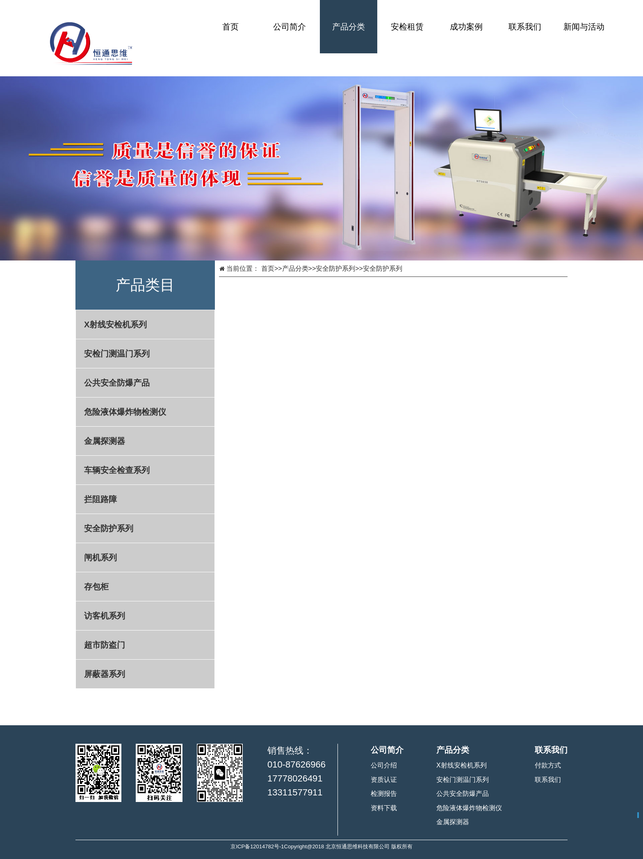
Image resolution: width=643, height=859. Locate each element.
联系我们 (524, 26)
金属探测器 (104, 440)
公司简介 (289, 26)
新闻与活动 (583, 26)
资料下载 (384, 807)
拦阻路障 (100, 499)
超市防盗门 (104, 644)
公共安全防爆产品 (117, 382)
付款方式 (548, 765)
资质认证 (384, 779)
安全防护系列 (108, 528)
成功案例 (466, 26)
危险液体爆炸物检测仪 (125, 411)
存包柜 (96, 586)
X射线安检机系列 (115, 324)
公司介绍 (384, 765)
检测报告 (384, 793)
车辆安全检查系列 (117, 470)
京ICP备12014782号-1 (257, 846)
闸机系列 (100, 557)
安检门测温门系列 (117, 353)
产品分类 (348, 26)
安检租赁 (407, 26)
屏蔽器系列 (104, 674)
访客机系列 (104, 615)
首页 (230, 26)
